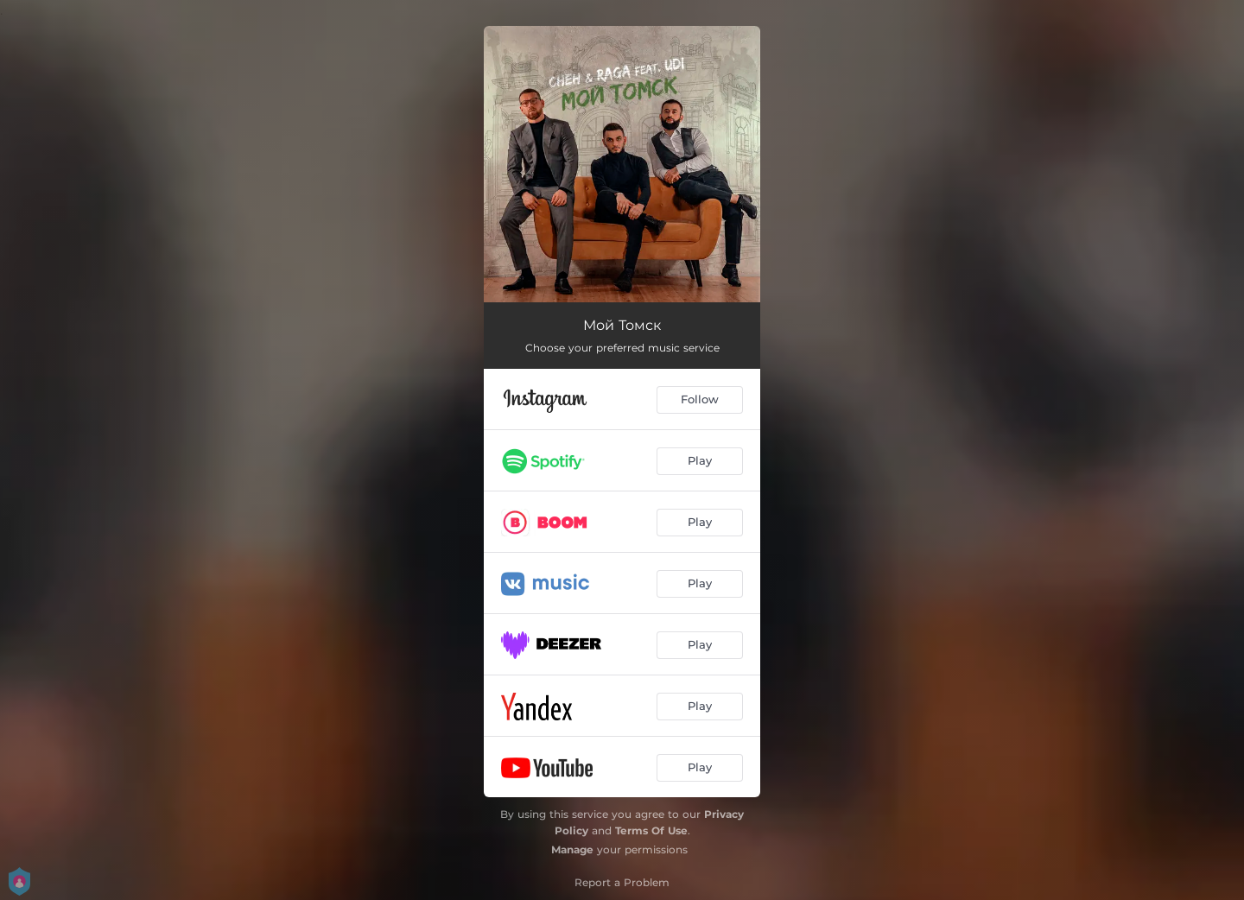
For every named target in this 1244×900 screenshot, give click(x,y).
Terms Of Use (651, 830)
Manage (572, 849)
